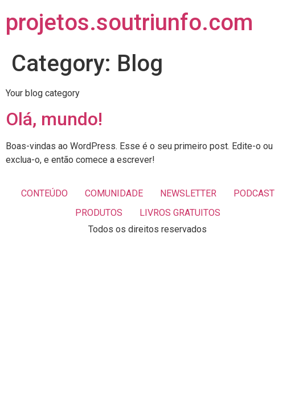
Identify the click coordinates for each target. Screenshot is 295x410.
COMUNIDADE (114, 193)
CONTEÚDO (44, 193)
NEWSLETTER (188, 193)
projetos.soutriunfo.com (129, 22)
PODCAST (253, 193)
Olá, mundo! (54, 119)
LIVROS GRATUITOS (180, 212)
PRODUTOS (98, 212)
